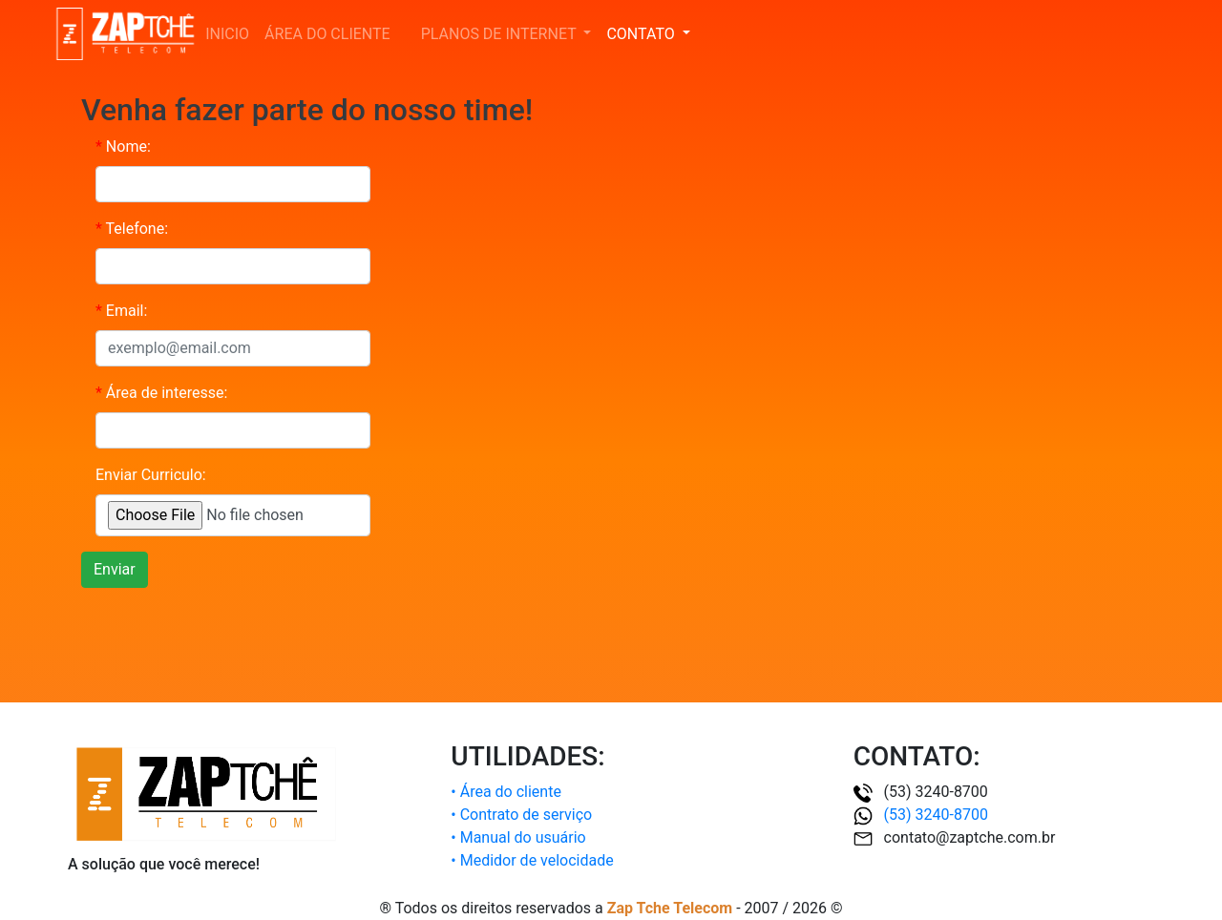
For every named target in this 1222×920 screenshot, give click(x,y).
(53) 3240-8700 (920, 814)
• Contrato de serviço (521, 814)
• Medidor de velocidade (532, 860)
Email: (121, 311)
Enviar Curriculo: (150, 475)
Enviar (115, 569)
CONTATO (642, 34)
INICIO (227, 34)
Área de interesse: (161, 393)
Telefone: (131, 229)
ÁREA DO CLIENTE (331, 33)
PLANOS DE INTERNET (500, 34)
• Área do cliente (506, 792)
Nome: (123, 146)
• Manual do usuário (518, 837)
